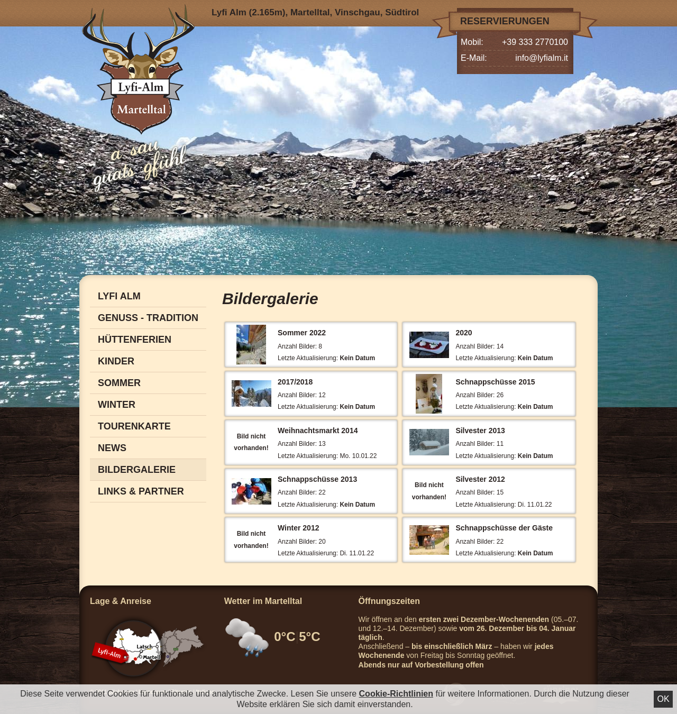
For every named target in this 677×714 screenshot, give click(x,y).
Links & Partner (141, 491)
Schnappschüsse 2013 (317, 479)
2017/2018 (295, 382)
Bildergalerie (137, 469)
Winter (116, 404)
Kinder (116, 361)
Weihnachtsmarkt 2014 (318, 430)
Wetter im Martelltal (263, 601)
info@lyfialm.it (541, 57)
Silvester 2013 (480, 430)
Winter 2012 (298, 528)
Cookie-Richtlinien (396, 693)
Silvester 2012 (480, 479)
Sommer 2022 (302, 332)
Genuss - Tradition (148, 318)
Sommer (119, 383)
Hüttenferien (134, 339)
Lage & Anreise (120, 601)
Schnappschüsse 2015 (495, 382)
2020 (463, 332)
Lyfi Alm (119, 296)
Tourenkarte (134, 426)
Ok (663, 698)
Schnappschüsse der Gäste (504, 528)
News (112, 448)
